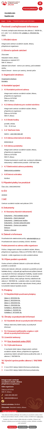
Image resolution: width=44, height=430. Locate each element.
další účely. (40, 416)
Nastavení (32, 427)
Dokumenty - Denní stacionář (14, 218)
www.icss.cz (8, 142)
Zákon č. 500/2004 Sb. (12, 303)
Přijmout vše (12, 427)
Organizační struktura (9, 79)
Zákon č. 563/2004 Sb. (12, 300)
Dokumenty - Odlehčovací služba (15, 220)
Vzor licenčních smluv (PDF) (19, 341)
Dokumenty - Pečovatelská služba (16, 216)
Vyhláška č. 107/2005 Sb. (13, 312)
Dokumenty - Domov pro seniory (15, 225)
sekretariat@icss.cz (33, 238)
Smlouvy (7, 228)
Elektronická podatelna (12, 170)
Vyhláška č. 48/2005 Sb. (12, 308)
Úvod (3, 21)
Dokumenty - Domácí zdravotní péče (17, 223)
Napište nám (9, 16)
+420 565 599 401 (16, 134)
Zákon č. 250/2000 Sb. (12, 305)
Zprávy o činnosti (10, 230)
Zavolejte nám (10, 13)
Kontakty (5, 81)
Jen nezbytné (23, 427)
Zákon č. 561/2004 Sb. (12, 298)
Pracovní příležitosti (30, 8)
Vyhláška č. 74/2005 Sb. (12, 310)
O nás (9, 21)
